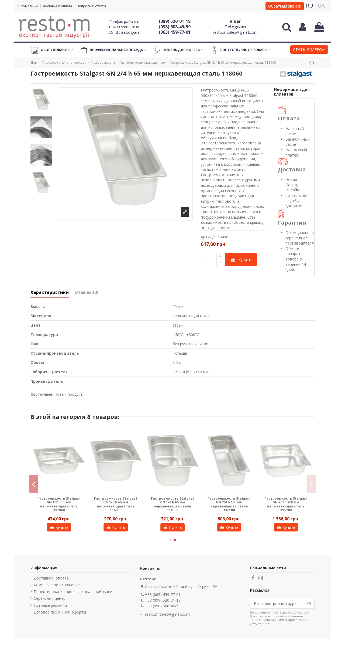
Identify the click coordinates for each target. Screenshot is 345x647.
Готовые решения (50, 605)
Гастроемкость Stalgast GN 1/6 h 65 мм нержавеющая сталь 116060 (115, 504)
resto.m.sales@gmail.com (235, 32)
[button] (309, 50)
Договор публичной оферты (60, 612)
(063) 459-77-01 (175, 32)
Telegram (235, 27)
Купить (240, 259)
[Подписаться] (308, 603)
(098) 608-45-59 (175, 27)
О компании (28, 6)
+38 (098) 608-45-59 (163, 605)
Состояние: (41, 394)
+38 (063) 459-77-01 (163, 594)
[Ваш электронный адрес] (276, 603)
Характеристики (49, 292)
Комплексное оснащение (57, 584)
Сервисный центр (49, 598)
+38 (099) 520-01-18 (163, 600)
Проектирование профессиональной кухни (73, 591)
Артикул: (208, 236)
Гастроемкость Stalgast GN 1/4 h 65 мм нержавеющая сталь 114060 (172, 504)
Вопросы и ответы (91, 6)
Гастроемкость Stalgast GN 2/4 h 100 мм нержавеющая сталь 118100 (229, 504)
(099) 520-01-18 (175, 21)
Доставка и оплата (58, 6)
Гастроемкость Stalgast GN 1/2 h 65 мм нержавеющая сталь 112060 (59, 504)
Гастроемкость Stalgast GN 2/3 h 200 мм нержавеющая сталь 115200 (286, 504)
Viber (235, 21)
